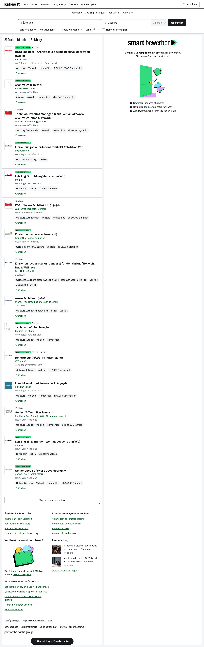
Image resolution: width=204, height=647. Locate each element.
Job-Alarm (114, 12)
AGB (50, 620)
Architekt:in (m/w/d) (28, 85)
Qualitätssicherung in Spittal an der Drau (26, 591)
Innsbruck (39, 310)
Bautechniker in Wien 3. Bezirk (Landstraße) (27, 587)
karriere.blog (60, 540)
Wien (36, 130)
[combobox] (60, 22)
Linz (24, 280)
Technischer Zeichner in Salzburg (22, 533)
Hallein (19, 483)
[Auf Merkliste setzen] (20, 73)
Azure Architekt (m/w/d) (31, 298)
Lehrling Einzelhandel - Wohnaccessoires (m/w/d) (47, 441)
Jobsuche (76, 12)
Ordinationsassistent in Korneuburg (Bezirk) (23, 598)
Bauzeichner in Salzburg (17, 528)
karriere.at (36, 581)
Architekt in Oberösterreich (66, 523)
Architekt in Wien (60, 528)
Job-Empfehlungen (95, 12)
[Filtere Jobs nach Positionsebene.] (73, 30)
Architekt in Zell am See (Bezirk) (68, 519)
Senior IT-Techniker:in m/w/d (34, 412)
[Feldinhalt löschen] (99, 22)
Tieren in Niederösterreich (18, 604)
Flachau (20, 97)
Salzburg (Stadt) (25, 130)
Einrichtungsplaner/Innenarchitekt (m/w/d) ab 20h (49, 147)
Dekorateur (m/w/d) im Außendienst (39, 357)
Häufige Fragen (12, 620)
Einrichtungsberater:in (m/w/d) (36, 234)
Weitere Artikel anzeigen (64, 570)
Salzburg (36, 39)
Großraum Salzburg (26, 159)
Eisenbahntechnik (14, 609)
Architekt (14, 39)
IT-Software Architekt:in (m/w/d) (37, 205)
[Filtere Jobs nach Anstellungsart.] (51, 30)
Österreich (21, 370)
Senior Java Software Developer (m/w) (41, 470)
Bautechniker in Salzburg (17, 523)
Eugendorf (21, 188)
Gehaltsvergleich (22, 574)
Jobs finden (177, 22)
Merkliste (128, 12)
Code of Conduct (49, 627)
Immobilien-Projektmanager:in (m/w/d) (41, 383)
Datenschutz (11, 627)
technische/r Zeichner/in (32, 327)
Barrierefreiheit (29, 627)
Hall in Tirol (81, 280)
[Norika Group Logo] (19, 633)
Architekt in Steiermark (64, 533)
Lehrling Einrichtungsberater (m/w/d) (40, 176)
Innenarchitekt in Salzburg (18, 519)
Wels (18, 280)
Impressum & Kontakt (34, 620)
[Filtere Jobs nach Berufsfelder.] (30, 30)
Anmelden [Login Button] (190, 4)
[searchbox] (60, 22)
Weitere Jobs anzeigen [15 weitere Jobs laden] (52, 500)
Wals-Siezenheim (25, 246)
